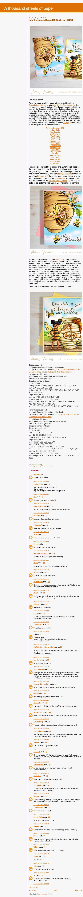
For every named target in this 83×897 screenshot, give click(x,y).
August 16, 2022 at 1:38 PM (41, 719)
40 (42, 875)
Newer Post (32, 890)
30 (47, 776)
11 (46, 572)
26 (50, 731)
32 (46, 796)
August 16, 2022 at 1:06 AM (41, 657)
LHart (36, 866)
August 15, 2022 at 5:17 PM (41, 601)
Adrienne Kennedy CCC (55, 128)
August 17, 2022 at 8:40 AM (41, 823)
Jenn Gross (55, 144)
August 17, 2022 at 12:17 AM (41, 782)
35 (45, 826)
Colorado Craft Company (38, 105)
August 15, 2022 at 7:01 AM (41, 532)
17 (40, 634)
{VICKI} (36, 693)
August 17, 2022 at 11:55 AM (41, 844)
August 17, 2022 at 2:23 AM (41, 793)
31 (48, 785)
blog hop (35, 466)
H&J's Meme (38, 582)
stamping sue (38, 484)
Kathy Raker (38, 785)
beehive (40, 176)
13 (44, 593)
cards (39, 466)
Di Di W (36, 534)
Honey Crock (60, 259)
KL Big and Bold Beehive (64, 370)
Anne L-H (37, 752)
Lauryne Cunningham (41, 684)
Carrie (36, 613)
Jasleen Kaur (55, 142)
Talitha (36, 847)
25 (49, 722)
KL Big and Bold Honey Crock (59, 372)
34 (49, 817)
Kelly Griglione (55, 152)
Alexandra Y (38, 625)
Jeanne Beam (38, 765)
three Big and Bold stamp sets (63, 105)
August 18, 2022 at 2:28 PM (41, 863)
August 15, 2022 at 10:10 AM (41, 560)
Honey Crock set (64, 174)
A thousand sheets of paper (29, 8)
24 (50, 712)
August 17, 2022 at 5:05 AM (41, 805)
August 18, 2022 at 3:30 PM (41, 872)
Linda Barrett (38, 807)
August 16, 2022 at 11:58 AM (41, 709)
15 (44, 613)
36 (44, 836)
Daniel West (55, 138)
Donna (36, 544)
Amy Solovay (38, 722)
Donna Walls (38, 817)
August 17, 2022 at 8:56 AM (41, 833)
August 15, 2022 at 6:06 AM (41, 503)
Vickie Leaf (38, 525)
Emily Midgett (55, 140)
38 (44, 856)
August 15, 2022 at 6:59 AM (41, 522)
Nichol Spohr (55, 163)
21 (55, 684)
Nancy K (37, 572)
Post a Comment (33, 887)
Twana (36, 836)
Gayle (36, 563)
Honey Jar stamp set (58, 181)
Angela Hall (38, 660)
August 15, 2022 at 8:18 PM (41, 631)
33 (49, 807)
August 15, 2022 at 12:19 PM (41, 569)
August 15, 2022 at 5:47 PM (41, 622)
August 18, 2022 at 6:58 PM (41, 883)
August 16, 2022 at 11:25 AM (41, 700)
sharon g (37, 742)
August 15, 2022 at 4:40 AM (41, 481)
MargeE (36, 826)
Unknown (37, 474)
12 (49, 582)
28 (46, 752)
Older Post (78, 890)
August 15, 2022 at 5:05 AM (41, 494)
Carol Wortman (39, 669)
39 (44, 866)
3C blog (66, 123)
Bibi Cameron (55, 134)
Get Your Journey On (41, 553)
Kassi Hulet (55, 150)
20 (51, 669)
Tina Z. (36, 856)
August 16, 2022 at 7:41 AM (41, 666)
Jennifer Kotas (55, 146)
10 (44, 563)
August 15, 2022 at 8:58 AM (41, 541)
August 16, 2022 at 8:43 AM (41, 690)
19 (48, 660)
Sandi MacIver (55, 159)
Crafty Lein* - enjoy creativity (44, 647)
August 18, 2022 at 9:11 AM (41, 853)
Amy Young (55, 157)
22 (45, 693)
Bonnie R (37, 703)
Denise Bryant (39, 712)
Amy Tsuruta (55, 132)
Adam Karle (55, 130)
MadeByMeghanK (40, 506)
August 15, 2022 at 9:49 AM (41, 550)
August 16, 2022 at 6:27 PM (41, 762)
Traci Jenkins (55, 161)
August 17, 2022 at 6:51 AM (41, 814)
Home (55, 890)
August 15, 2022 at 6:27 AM (41, 513)
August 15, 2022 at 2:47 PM (41, 590)
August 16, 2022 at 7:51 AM (41, 681)
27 (46, 742)
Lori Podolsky (39, 731)
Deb (35, 497)
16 (48, 625)
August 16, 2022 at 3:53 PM (41, 739)
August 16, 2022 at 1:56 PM (41, 728)
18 (61, 647)
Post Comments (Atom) (44, 894)
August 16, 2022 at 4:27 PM (41, 749)
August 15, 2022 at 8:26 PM (41, 644)
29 (49, 765)
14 (46, 604)
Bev (35, 875)
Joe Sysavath (55, 148)
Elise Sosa (37, 776)
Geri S (36, 593)
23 (46, 703)
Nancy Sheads (55, 155)
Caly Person (55, 136)
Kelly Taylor (55, 154)
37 (44, 847)
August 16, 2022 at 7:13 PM (41, 773)
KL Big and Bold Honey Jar (65, 414)
